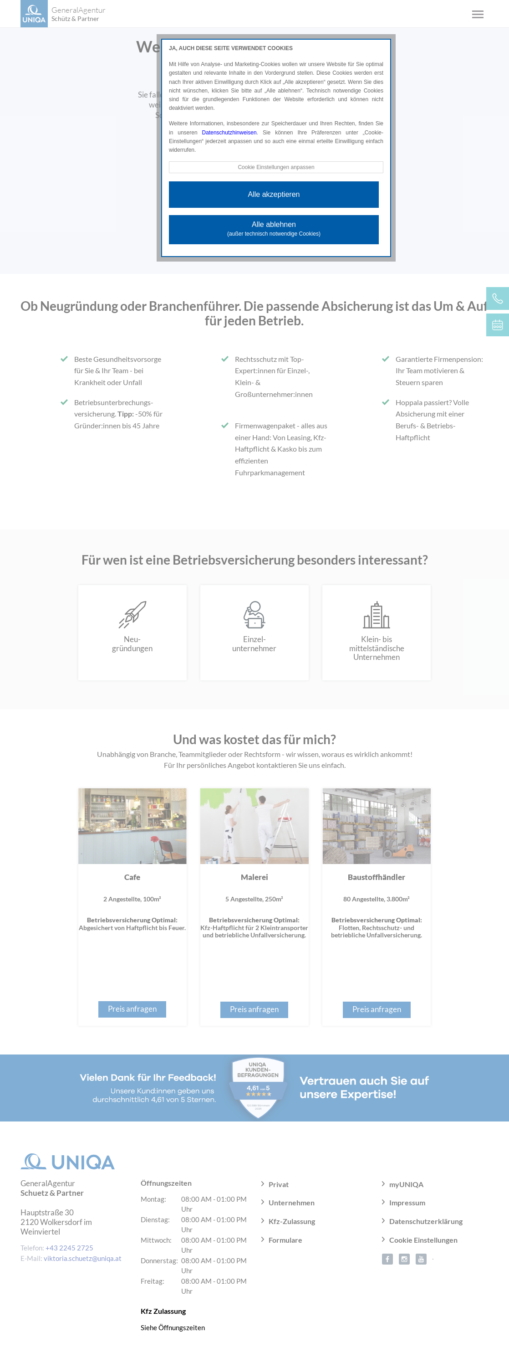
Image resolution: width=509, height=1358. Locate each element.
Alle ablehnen (274, 229)
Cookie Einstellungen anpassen (276, 167)
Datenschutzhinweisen (229, 132)
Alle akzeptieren (274, 194)
